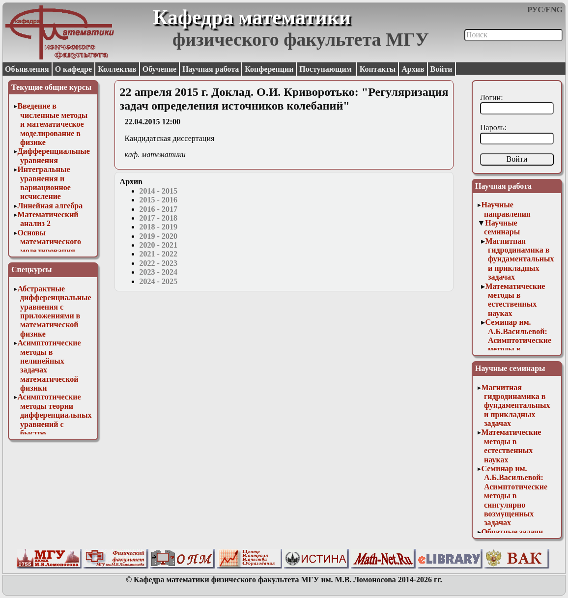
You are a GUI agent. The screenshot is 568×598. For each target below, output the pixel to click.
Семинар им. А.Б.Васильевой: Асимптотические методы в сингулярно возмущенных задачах (518, 349)
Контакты (378, 69)
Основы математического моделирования (49, 241)
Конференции (269, 69)
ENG (554, 9)
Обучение (159, 69)
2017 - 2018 (158, 218)
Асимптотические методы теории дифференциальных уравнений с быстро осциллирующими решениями (54, 424)
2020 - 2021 (158, 245)
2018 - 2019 (158, 227)
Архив (412, 69)
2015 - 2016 (158, 200)
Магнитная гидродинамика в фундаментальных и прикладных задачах (519, 259)
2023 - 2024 (158, 272)
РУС (535, 9)
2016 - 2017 (158, 209)
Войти (441, 69)
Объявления (27, 69)
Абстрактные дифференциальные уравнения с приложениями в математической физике (54, 311)
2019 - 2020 (158, 236)
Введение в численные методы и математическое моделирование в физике (52, 124)
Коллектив (117, 69)
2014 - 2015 (158, 191)
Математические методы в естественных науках (515, 299)
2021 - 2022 (158, 254)
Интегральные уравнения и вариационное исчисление (43, 182)
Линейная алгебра (50, 205)
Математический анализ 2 (47, 219)
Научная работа (210, 69)
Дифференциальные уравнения (53, 155)
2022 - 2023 (158, 263)
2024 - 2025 (158, 281)
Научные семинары (502, 227)
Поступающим (326, 69)
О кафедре (73, 69)
